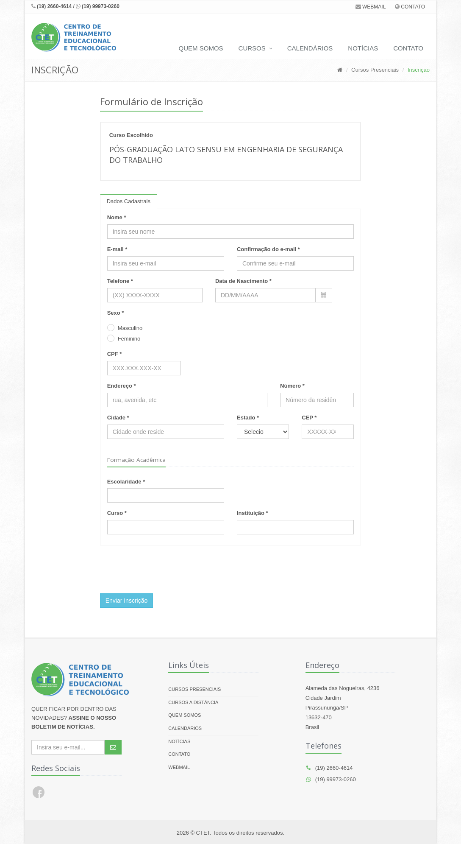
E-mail (115, 249)
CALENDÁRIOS (310, 48)
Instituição (250, 513)
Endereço (119, 386)
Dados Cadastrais (128, 201)
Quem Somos (184, 715)
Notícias (179, 741)
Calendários (185, 728)
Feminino (129, 338)
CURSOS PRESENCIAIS (194, 689)
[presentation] (164, 570)
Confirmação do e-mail (266, 249)
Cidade (116, 417)
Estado (246, 417)
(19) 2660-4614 (51, 6)
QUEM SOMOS (201, 48)
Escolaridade (124, 481)
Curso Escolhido (131, 135)
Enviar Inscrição (127, 600)
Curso (115, 513)
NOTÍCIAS (363, 48)
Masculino (130, 328)
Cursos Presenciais (375, 70)
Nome (114, 217)
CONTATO (410, 7)
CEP (307, 417)
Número (290, 386)
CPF (112, 354)
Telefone (118, 281)
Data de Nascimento (241, 281)
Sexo (113, 313)
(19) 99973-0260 (97, 6)
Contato (179, 754)
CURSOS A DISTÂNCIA (193, 702)
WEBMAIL (370, 7)
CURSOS (252, 48)
